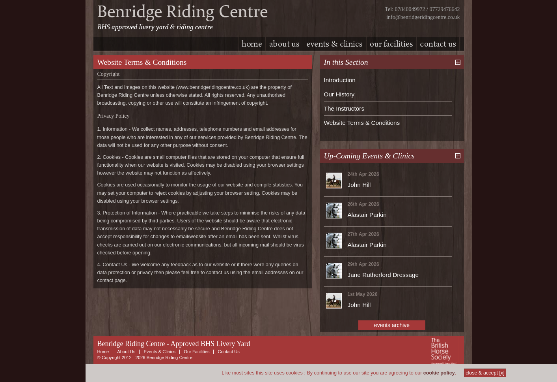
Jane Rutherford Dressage (383, 274)
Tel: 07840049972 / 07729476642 (422, 9)
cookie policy (439, 373)
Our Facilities (196, 351)
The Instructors (344, 108)
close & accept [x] (485, 373)
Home (103, 351)
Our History (339, 94)
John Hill (359, 184)
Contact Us (228, 351)
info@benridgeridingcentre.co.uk (423, 17)
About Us (126, 351)
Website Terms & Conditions (362, 122)
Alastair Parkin (367, 214)
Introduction (340, 80)
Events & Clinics (159, 351)
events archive (392, 325)
